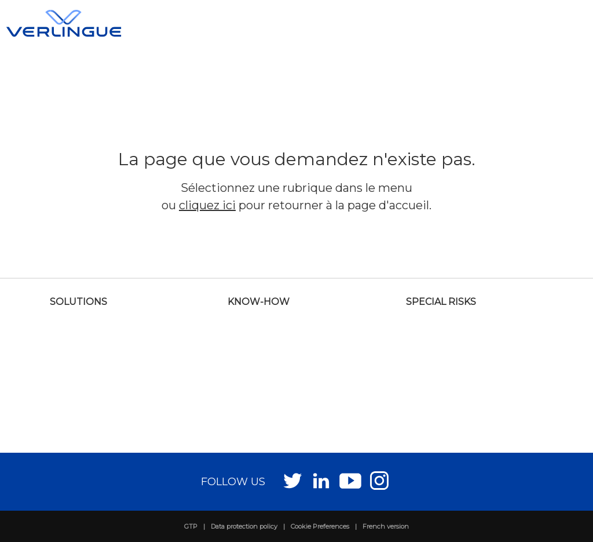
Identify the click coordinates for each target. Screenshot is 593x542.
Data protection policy (244, 526)
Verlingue (64, 23)
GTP (190, 526)
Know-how (259, 301)
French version (386, 526)
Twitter (293, 480)
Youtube (351, 480)
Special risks (441, 301)
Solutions (78, 301)
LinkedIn (322, 480)
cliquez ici (207, 205)
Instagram (380, 480)
